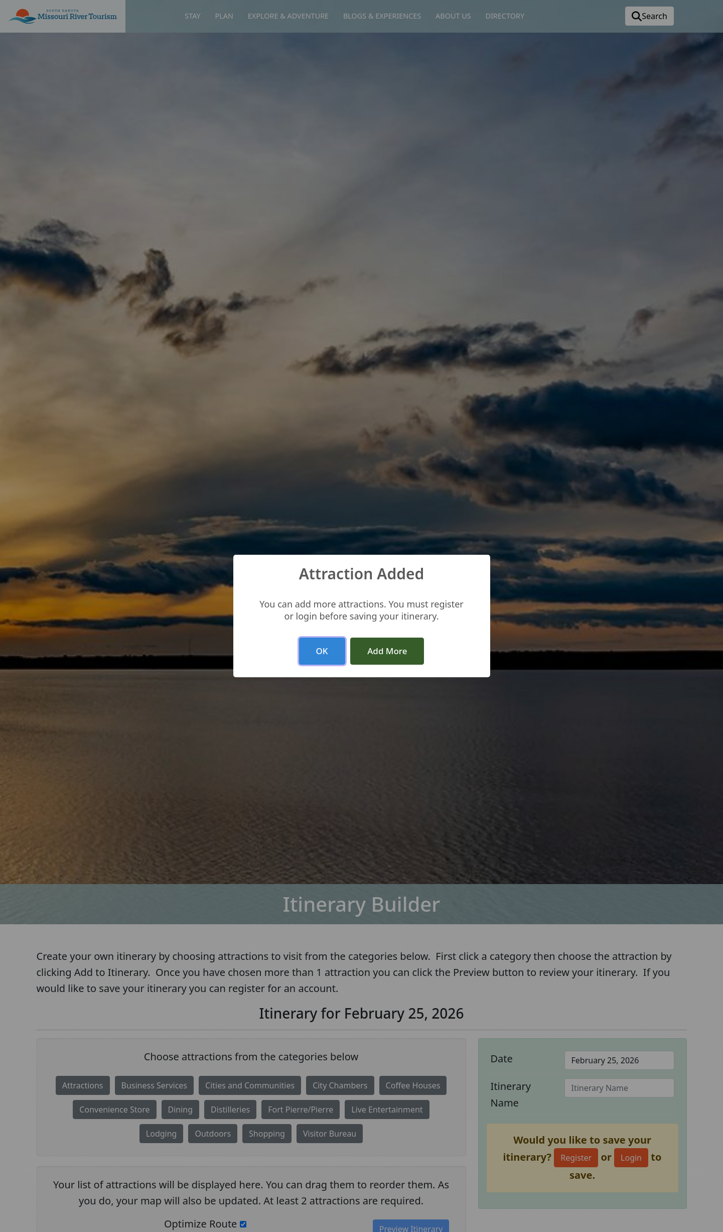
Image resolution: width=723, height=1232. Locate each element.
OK (322, 651)
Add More (387, 651)
